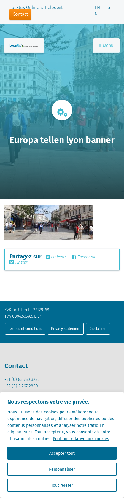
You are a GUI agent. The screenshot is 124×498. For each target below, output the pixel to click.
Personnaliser (62, 469)
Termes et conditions (25, 328)
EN (97, 7)
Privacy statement (65, 328)
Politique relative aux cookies (81, 439)
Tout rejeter (62, 485)
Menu (106, 45)
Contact (20, 14)
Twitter (18, 262)
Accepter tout (62, 453)
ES (107, 7)
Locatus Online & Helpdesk (36, 7)
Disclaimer (98, 328)
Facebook (83, 257)
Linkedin (56, 257)
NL (97, 14)
